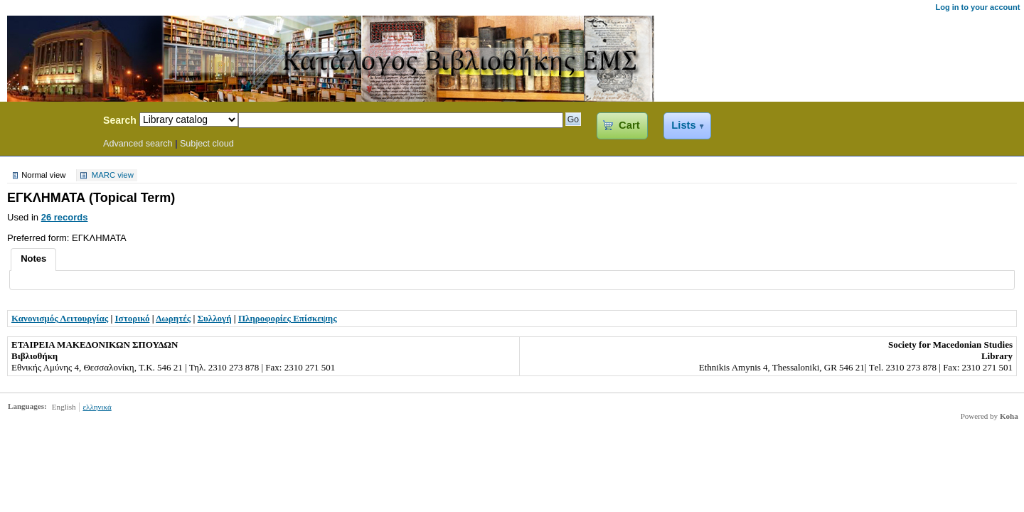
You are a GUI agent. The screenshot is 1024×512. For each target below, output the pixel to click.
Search (120, 120)
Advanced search (138, 144)
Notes (33, 258)
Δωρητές (173, 318)
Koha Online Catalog (47, 122)
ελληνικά (96, 406)
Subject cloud (207, 144)
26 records (64, 217)
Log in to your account (977, 7)
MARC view (113, 175)
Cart (629, 125)
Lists (683, 125)
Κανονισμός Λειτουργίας (59, 318)
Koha (1009, 416)
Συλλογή (215, 318)
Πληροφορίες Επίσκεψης (287, 318)
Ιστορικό (132, 318)
